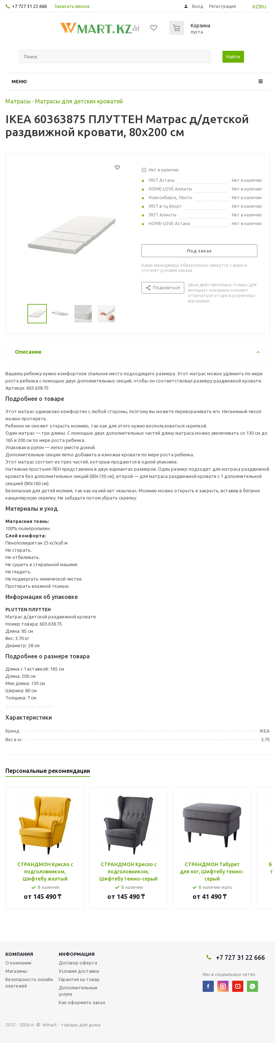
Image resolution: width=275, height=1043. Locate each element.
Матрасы (18, 101)
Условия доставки (79, 970)
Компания (19, 954)
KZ (256, 6)
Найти (233, 56)
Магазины (16, 970)
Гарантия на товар (79, 979)
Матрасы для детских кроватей (79, 101)
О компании (18, 962)
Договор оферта (78, 962)
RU (263, 6)
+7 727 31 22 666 (29, 6)
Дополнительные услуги (78, 991)
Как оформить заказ (82, 1002)
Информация (77, 954)
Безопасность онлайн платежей (29, 982)
